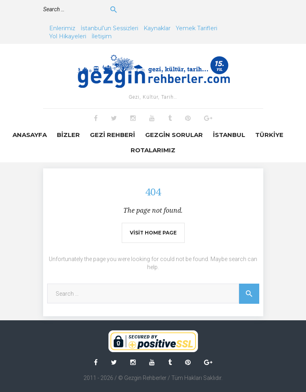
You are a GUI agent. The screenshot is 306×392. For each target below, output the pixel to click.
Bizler (68, 135)
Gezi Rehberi (112, 135)
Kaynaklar (157, 28)
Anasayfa (29, 135)
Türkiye (269, 135)
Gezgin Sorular (174, 135)
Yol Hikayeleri (67, 36)
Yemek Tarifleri (196, 28)
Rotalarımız (153, 150)
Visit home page (153, 233)
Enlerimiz (62, 28)
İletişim (102, 36)
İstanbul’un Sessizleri (109, 28)
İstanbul (229, 135)
